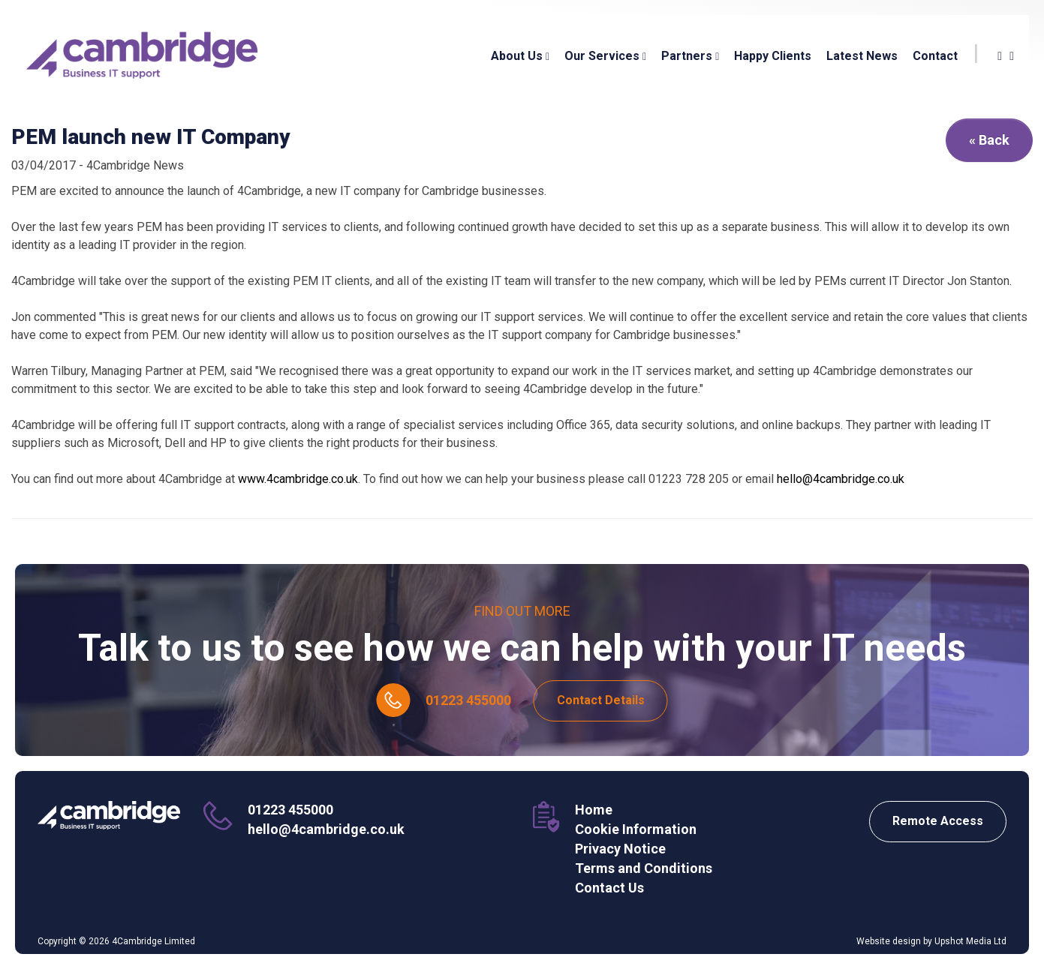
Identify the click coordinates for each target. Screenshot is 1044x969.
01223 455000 (468, 700)
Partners (690, 56)
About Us (520, 56)
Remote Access (937, 821)
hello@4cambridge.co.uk (840, 479)
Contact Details (601, 700)
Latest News (862, 56)
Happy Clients (772, 56)
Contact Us (609, 888)
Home (593, 810)
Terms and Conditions (643, 868)
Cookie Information (636, 829)
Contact (935, 56)
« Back (989, 140)
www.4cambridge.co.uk (296, 479)
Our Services (605, 56)
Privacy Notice (620, 848)
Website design (888, 941)
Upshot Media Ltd (970, 941)
